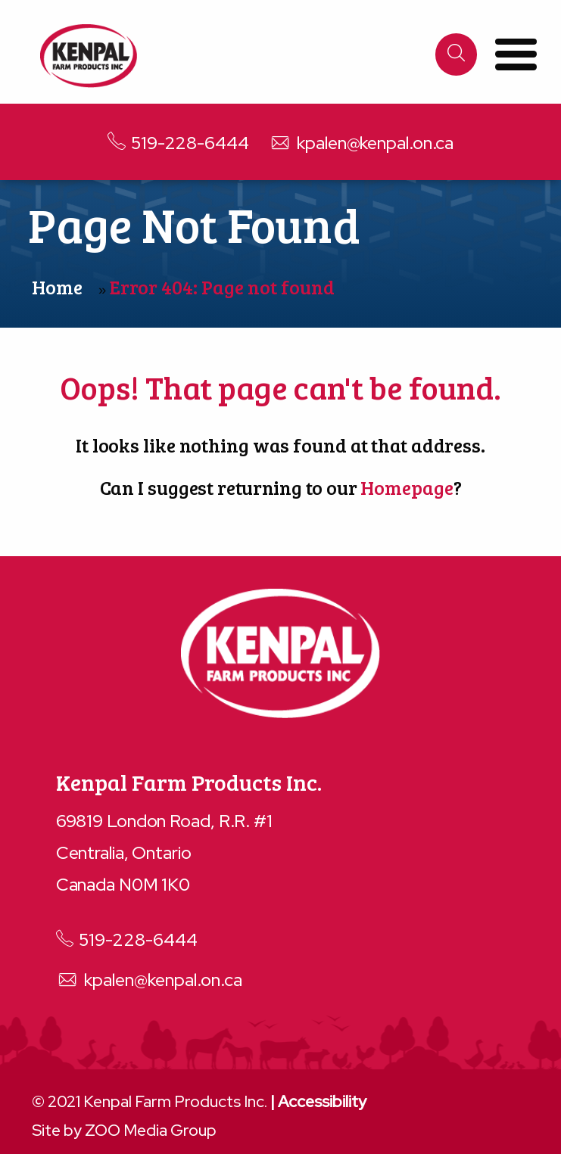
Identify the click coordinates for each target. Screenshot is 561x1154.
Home (57, 287)
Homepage (406, 487)
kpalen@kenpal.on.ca (361, 142)
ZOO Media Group (151, 1130)
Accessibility (322, 1101)
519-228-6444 (178, 142)
